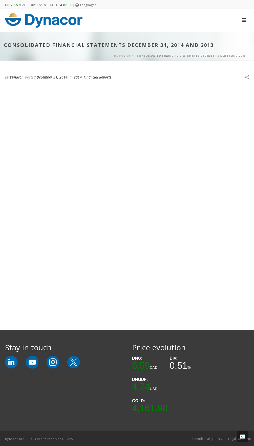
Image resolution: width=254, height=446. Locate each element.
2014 (130, 55)
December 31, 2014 (52, 77)
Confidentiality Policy (207, 439)
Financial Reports (97, 77)
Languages (85, 5)
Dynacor (16, 77)
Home (118, 55)
